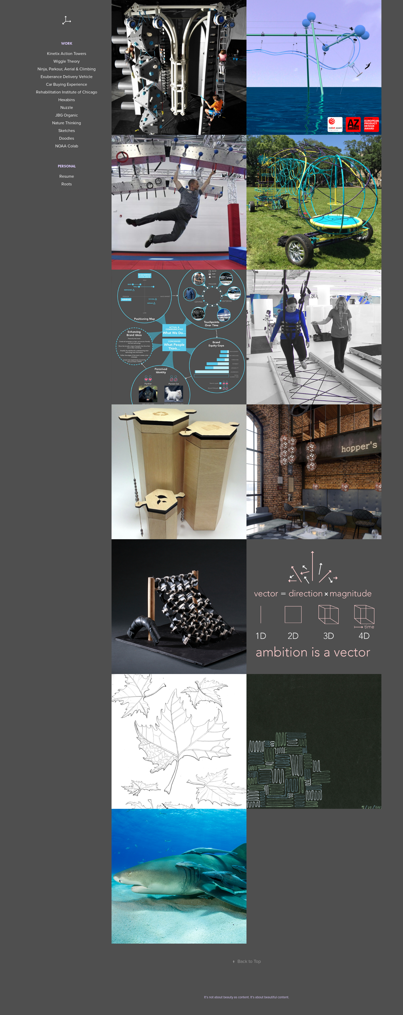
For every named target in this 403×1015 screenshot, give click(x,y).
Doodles (66, 138)
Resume (66, 176)
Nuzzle (66, 107)
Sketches (66, 130)
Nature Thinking (66, 123)
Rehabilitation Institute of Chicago (66, 92)
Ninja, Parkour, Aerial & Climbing (67, 69)
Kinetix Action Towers (66, 53)
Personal (67, 166)
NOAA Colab (66, 146)
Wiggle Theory (66, 61)
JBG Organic (66, 115)
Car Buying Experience (66, 84)
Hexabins (66, 99)
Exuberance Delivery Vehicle (67, 76)
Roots (66, 184)
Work (66, 43)
